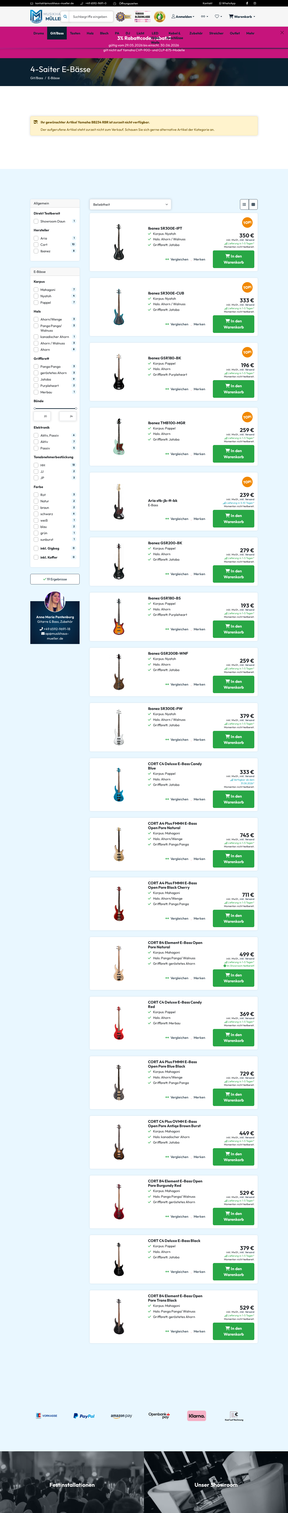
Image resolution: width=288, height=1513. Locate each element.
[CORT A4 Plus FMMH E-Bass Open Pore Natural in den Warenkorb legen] (233, 877)
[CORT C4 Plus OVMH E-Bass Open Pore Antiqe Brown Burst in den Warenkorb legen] (233, 1175)
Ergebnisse (55, 597)
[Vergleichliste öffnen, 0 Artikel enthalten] (205, 16)
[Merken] (199, 277)
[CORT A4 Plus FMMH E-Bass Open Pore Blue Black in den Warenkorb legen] (233, 1115)
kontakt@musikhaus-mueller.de (54, 3)
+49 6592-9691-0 (96, 3)
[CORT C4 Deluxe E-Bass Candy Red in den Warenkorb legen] (233, 1055)
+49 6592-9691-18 (56, 647)
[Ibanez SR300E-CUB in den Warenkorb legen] (233, 342)
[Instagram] (255, 3)
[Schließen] (282, 54)
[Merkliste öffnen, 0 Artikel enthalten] (218, 16)
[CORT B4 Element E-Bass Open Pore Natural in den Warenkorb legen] (233, 996)
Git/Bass (36, 96)
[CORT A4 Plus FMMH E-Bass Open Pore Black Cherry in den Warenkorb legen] (233, 936)
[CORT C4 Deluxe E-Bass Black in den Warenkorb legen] (233, 1289)
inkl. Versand (247, 257)
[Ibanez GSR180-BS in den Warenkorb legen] (233, 647)
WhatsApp (227, 3)
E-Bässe (54, 96)
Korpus (39, 299)
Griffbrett (41, 376)
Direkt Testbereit (47, 231)
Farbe (38, 505)
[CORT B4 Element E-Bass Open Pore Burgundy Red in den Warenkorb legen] (233, 1234)
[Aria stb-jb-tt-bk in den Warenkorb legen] (233, 536)
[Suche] (91, 16)
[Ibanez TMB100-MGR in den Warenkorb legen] (233, 471)
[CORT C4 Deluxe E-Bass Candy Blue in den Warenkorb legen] (233, 817)
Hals (37, 329)
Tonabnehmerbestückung (53, 475)
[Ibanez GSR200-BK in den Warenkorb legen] (233, 592)
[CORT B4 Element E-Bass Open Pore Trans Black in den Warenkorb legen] (233, 1349)
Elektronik (42, 445)
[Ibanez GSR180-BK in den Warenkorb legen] (233, 407)
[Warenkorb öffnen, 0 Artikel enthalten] (242, 16)
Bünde (39, 419)
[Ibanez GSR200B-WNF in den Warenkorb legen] (233, 702)
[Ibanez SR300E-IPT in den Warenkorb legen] (233, 277)
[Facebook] (247, 3)
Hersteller (41, 248)
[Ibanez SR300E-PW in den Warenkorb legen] (233, 757)
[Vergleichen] (178, 277)
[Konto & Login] (183, 16)
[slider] (35, 426)
